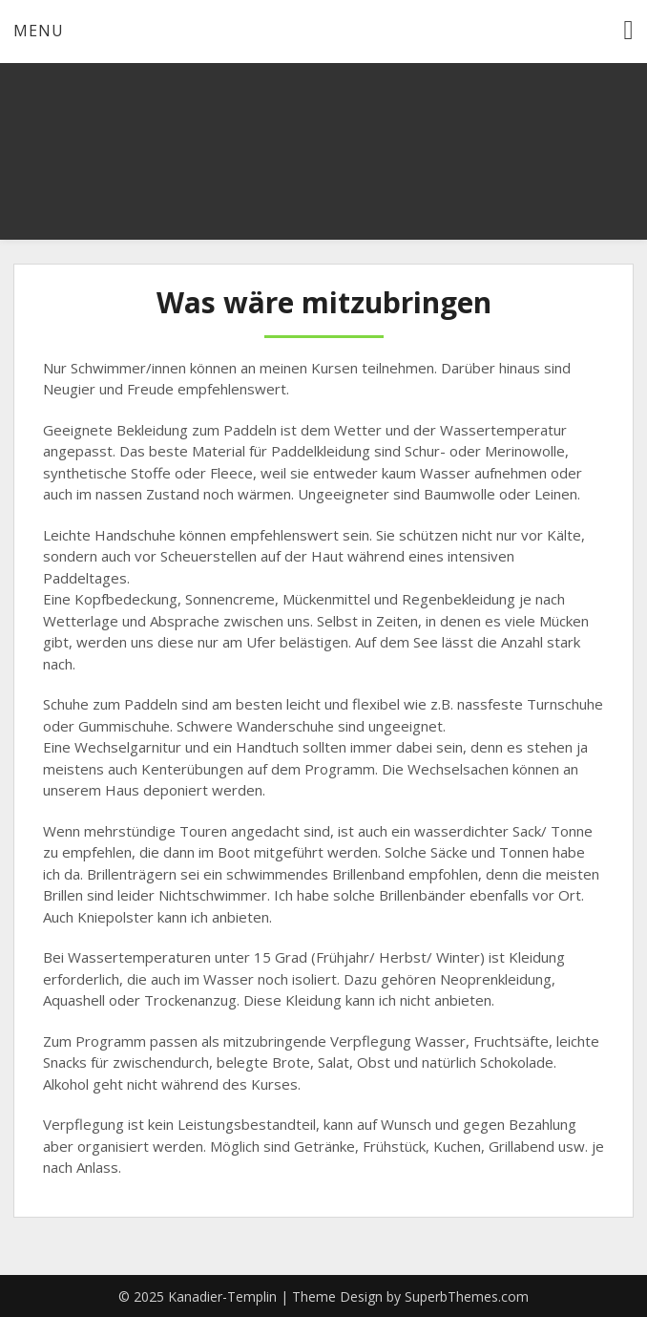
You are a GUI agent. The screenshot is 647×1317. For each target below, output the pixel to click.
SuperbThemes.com (467, 1296)
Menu (38, 30)
